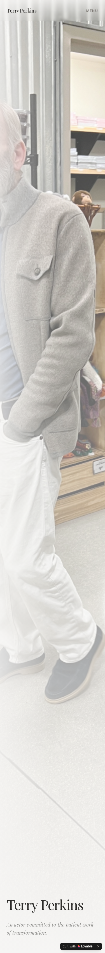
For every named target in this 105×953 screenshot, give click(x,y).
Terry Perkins (21, 10)
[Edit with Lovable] (77, 946)
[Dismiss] (98, 946)
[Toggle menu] (92, 10)
